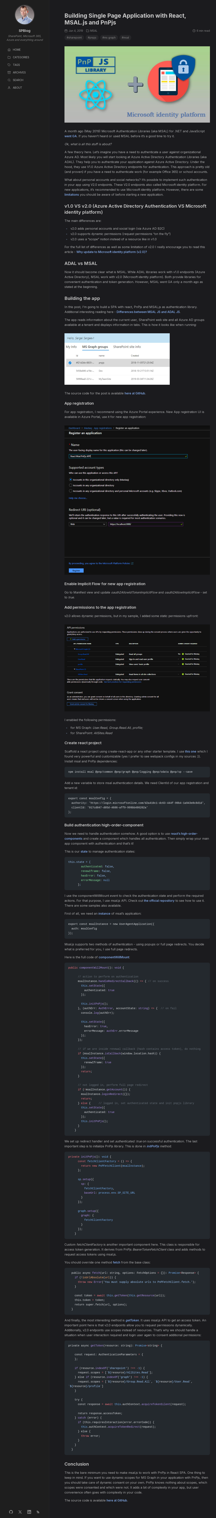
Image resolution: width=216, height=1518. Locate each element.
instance (104, 913)
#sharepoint (74, 37)
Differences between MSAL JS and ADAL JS (148, 312)
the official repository (159, 900)
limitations (71, 194)
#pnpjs (92, 37)
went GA (70, 136)
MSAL (91, 30)
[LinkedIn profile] (29, 1512)
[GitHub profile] (11, 1512)
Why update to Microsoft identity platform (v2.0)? (111, 252)
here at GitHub (135, 393)
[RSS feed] (38, 1512)
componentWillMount (114, 957)
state (84, 851)
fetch (116, 1262)
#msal (125, 37)
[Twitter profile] (20, 1512)
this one (190, 751)
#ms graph (109, 37)
